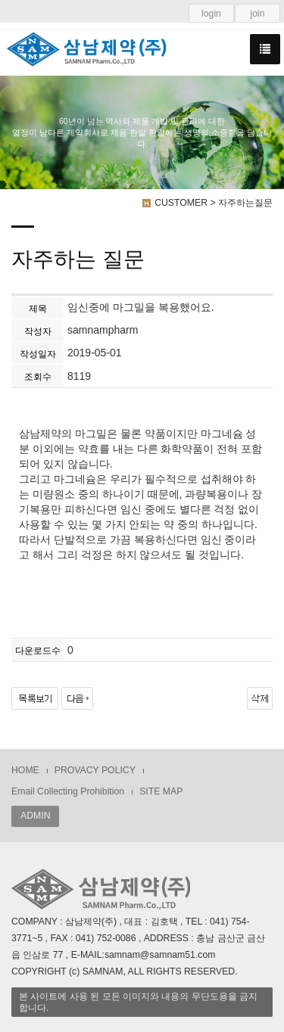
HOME (25, 770)
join (257, 13)
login (211, 13)
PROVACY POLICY (95, 770)
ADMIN (35, 815)
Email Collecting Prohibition (67, 791)
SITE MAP (161, 791)
